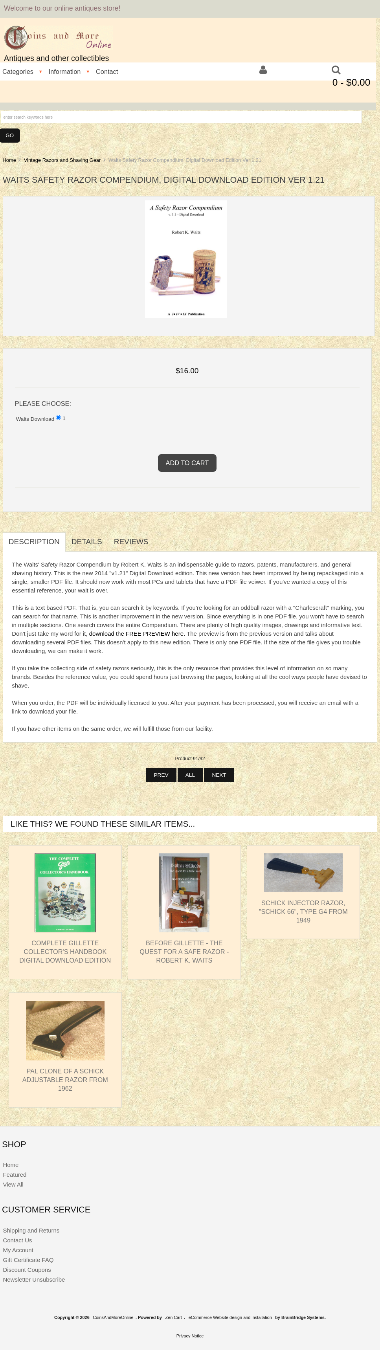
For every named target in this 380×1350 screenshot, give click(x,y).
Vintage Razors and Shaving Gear (62, 160)
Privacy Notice (190, 1335)
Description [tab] (34, 541)
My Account (18, 1250)
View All (13, 1184)
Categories (17, 71)
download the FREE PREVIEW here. (137, 633)
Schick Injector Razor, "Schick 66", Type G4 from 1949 (303, 911)
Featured (14, 1174)
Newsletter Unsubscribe (34, 1279)
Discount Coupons (27, 1269)
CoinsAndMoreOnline (113, 1317)
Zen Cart (173, 1317)
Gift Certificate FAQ (28, 1259)
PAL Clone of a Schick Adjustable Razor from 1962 (65, 1080)
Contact (107, 71)
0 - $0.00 (351, 82)
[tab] (160, 537)
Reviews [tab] (131, 541)
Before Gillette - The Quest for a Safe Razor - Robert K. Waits (184, 951)
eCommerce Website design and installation (230, 1317)
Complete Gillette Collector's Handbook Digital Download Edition (65, 951)
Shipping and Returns (31, 1230)
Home (9, 160)
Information (65, 71)
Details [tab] (87, 541)
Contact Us (17, 1240)
